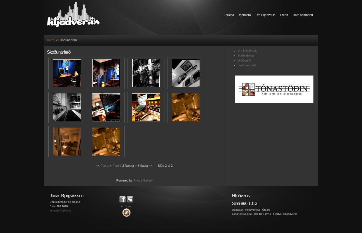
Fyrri (116, 165)
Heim (50, 40)
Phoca (137, 180)
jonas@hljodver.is (60, 210)
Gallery (148, 180)
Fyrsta (105, 165)
